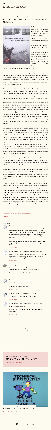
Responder (13, 247)
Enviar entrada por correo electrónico (21, 213)
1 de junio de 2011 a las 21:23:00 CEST (26, 280)
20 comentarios (15, 411)
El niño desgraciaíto (15, 251)
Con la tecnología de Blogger (25, 424)
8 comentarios (18, 362)
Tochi (10, 265)
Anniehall (12, 226)
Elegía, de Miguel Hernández (21, 359)
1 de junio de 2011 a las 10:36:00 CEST (33, 251)
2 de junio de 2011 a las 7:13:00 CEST (33, 303)
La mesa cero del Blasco (15, 7)
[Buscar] (47, 3)
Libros (10, 216)
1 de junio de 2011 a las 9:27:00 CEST (26, 226)
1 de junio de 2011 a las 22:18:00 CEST (26, 293)
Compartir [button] (6, 213)
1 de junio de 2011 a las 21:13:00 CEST (23, 265)
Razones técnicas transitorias (20, 408)
